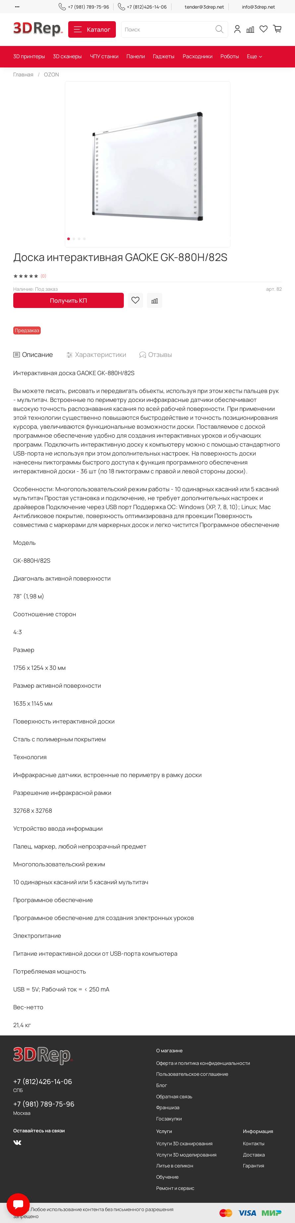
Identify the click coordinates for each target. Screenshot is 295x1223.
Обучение (167, 1177)
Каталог (92, 29)
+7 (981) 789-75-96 (84, 6)
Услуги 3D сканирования (184, 1143)
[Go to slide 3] (79, 239)
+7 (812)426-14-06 (142, 6)
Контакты (254, 1143)
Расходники (198, 56)
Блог (161, 1085)
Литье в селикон (174, 1165)
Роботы (230, 56)
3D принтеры (29, 56)
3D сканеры (67, 56)
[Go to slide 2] (74, 239)
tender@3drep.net (204, 7)
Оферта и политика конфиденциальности (203, 1063)
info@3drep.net (258, 7)
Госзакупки (169, 1118)
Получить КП (68, 300)
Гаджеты (163, 56)
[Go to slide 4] (84, 239)
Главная (23, 74)
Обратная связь (174, 1096)
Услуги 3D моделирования (186, 1155)
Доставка (254, 1155)
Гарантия (253, 1165)
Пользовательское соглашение (192, 1074)
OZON (51, 74)
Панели (135, 56)
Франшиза (167, 1107)
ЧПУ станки (104, 56)
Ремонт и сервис (175, 1188)
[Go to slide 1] (68, 239)
